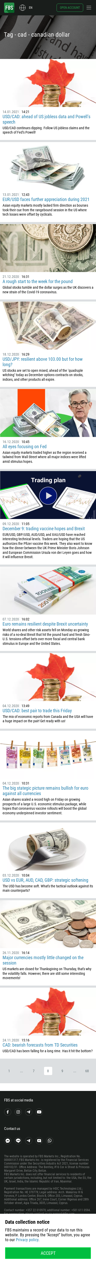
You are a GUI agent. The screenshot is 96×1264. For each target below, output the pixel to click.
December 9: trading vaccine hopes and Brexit (44, 528)
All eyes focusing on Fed (25, 446)
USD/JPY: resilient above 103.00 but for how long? (43, 361)
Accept (48, 1253)
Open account (70, 7)
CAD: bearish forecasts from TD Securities (40, 1045)
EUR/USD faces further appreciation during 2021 (46, 199)
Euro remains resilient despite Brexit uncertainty (45, 624)
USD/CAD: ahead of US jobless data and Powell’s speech (46, 119)
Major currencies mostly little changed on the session (43, 960)
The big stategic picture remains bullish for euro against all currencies (45, 790)
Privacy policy (27, 1239)
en (30, 7)
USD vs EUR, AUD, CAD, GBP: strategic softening (45, 880)
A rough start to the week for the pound (38, 281)
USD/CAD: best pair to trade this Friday (37, 710)
